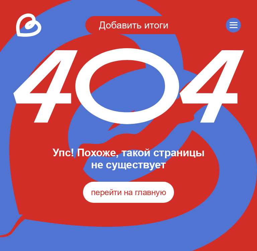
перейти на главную (128, 192)
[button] (233, 25)
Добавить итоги (133, 24)
